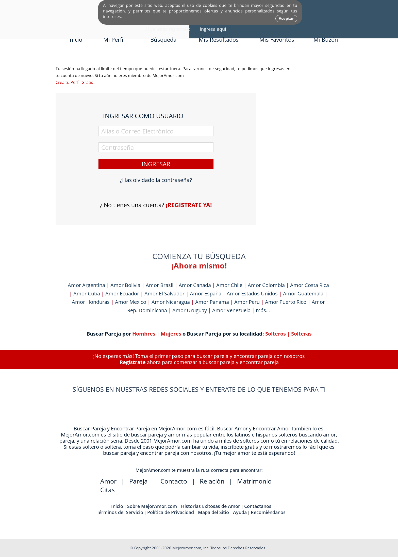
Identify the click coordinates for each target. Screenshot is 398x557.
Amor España (205, 293)
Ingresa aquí (213, 29)
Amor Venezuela (231, 310)
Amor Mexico (130, 301)
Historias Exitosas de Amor (210, 506)
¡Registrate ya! (189, 205)
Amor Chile (229, 285)
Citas (107, 489)
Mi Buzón (325, 39)
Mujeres (171, 333)
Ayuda (240, 512)
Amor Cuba (86, 293)
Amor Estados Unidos (252, 293)
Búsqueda (163, 39)
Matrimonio (254, 481)
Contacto (173, 481)
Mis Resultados (219, 39)
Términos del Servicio (120, 512)
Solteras (301, 333)
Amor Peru (247, 301)
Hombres (143, 333)
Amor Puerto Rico (285, 301)
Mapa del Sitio (213, 512)
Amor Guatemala (303, 293)
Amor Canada (195, 285)
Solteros (275, 333)
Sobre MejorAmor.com (152, 506)
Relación (212, 481)
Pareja (138, 481)
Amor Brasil (159, 285)
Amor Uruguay (189, 310)
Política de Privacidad (170, 512)
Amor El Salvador (164, 293)
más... (263, 310)
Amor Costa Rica (309, 285)
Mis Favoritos (276, 39)
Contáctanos (257, 506)
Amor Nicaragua (171, 301)
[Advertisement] (304, 141)
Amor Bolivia (125, 285)
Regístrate (133, 362)
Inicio (75, 39)
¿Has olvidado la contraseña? (156, 180)
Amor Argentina (86, 285)
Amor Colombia (266, 285)
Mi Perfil (114, 39)
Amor (108, 481)
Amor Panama (212, 301)
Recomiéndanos (268, 512)
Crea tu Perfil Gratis (74, 82)
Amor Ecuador (122, 293)
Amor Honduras (91, 301)
